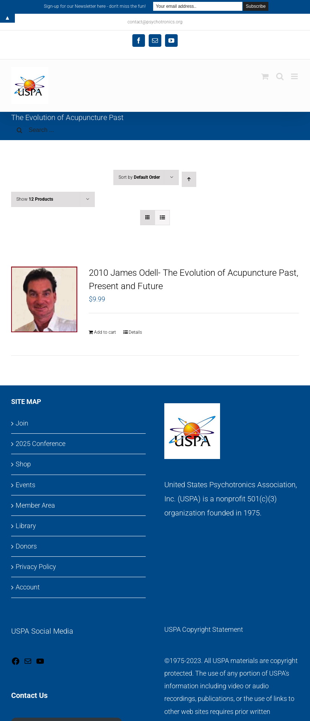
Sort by (139, 177)
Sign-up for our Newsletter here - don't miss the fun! (95, 6)
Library (26, 526)
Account (28, 587)
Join (22, 423)
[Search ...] (155, 130)
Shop (23, 464)
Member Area (35, 505)
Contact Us (29, 695)
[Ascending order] (189, 179)
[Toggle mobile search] (280, 76)
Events (25, 485)
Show (34, 199)
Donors (26, 546)
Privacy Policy (36, 566)
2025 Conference (40, 443)
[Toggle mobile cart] (265, 76)
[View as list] (162, 217)
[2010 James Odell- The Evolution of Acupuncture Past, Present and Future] (44, 299)
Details (135, 332)
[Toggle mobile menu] (295, 76)
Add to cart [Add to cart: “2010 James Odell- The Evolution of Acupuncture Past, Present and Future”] (105, 332)
